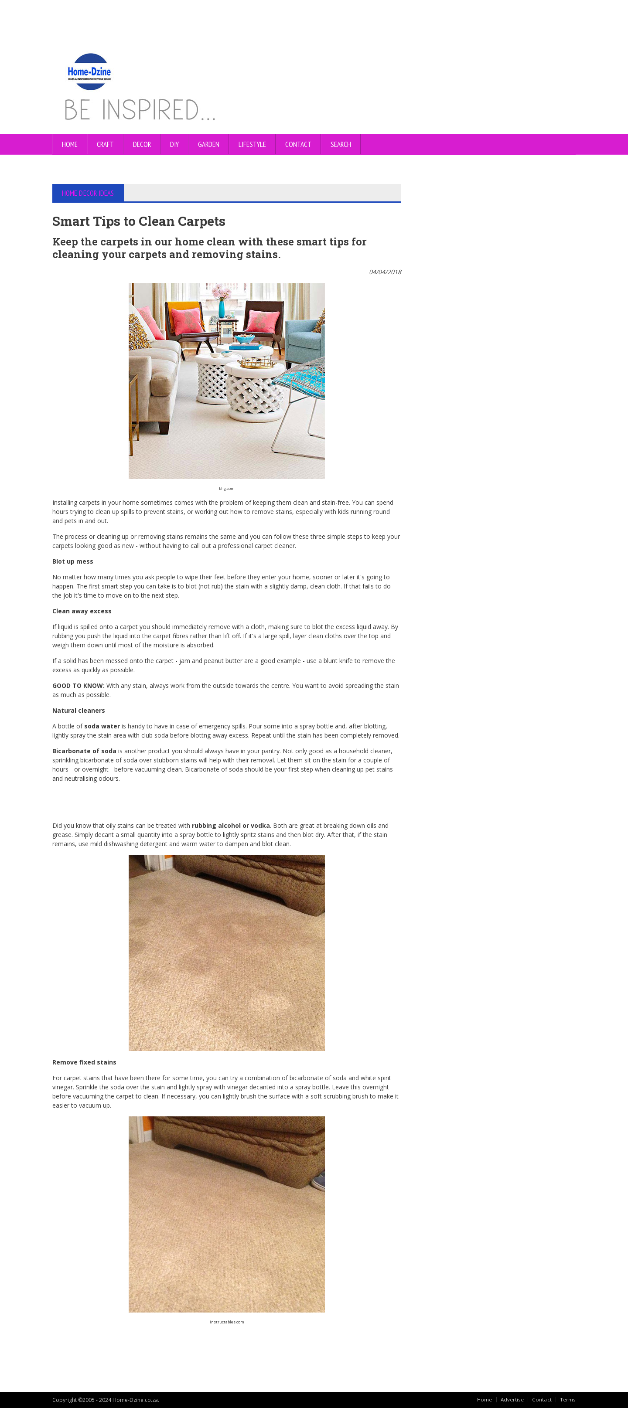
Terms (568, 1399)
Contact (542, 1399)
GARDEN (208, 144)
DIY (174, 144)
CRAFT (105, 144)
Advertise (512, 1399)
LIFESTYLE (252, 144)
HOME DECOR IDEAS (88, 193)
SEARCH (341, 144)
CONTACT (298, 144)
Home (70, 144)
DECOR (142, 144)
